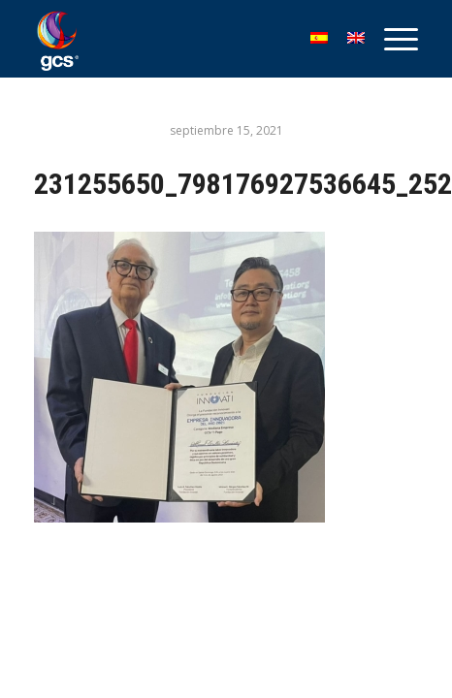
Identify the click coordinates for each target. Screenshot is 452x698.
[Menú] (391, 39)
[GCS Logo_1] (187, 39)
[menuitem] (391, 39)
